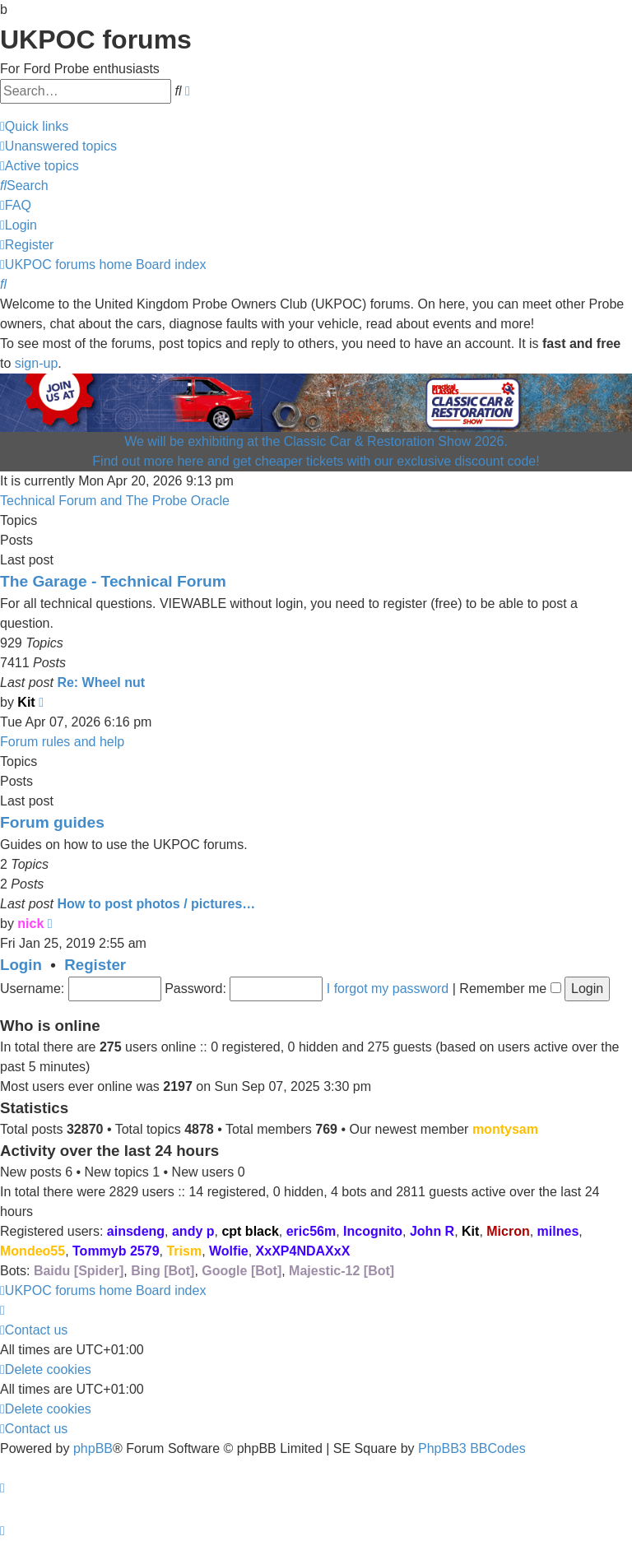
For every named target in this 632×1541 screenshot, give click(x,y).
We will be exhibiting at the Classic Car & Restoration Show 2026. (316, 441)
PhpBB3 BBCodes (472, 1448)
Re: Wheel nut (101, 682)
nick (30, 924)
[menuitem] (58, 146)
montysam (505, 1129)
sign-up (36, 363)
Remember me (509, 989)
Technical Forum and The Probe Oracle (115, 501)
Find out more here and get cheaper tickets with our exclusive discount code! (315, 461)
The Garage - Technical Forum (113, 581)
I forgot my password (388, 989)
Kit (26, 702)
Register (95, 964)
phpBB (93, 1448)
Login (21, 964)
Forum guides (52, 822)
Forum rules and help (62, 742)
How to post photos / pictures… (156, 904)
